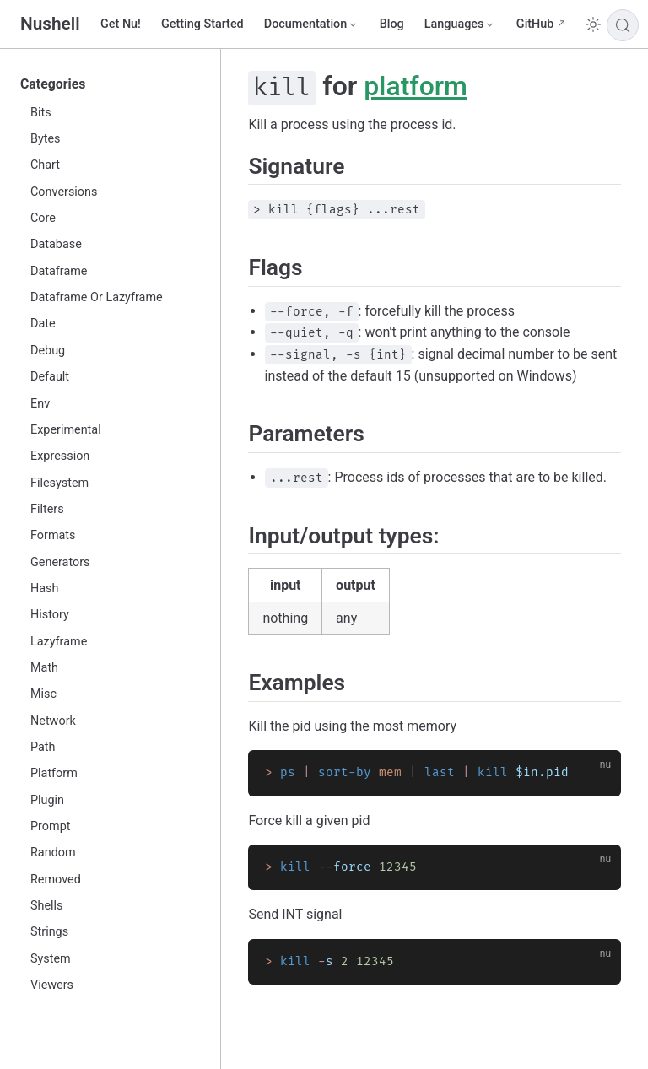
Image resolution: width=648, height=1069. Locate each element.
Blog (392, 24)
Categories (52, 84)
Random (53, 852)
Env (40, 404)
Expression (59, 456)
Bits (40, 112)
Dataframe (58, 271)
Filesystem (59, 483)
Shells (46, 906)
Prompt (50, 826)
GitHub (535, 24)
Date (43, 323)
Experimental (65, 430)
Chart (45, 165)
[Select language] (460, 24)
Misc (43, 694)
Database (56, 244)
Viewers (51, 985)
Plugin (47, 800)
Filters (47, 509)
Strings (49, 932)
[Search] (623, 25)
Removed (55, 879)
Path (42, 747)
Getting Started (202, 24)
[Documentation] (311, 24)
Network (53, 721)
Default (49, 377)
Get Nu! (120, 24)
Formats (52, 535)
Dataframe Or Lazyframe (96, 297)
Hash (44, 588)
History (49, 614)
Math (44, 668)
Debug (47, 350)
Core (43, 218)
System (50, 959)
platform (415, 86)
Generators (60, 562)
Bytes (45, 139)
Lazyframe (58, 641)
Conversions (63, 192)
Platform (54, 773)
